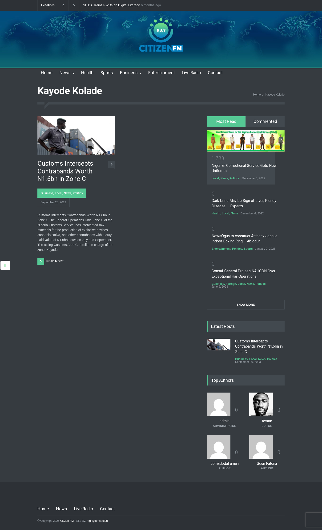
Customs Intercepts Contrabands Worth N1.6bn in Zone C (65, 171)
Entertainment (161, 72)
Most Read (226, 121)
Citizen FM (67, 520)
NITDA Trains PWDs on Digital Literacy (111, 5)
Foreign (231, 283)
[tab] (226, 121)
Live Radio (191, 72)
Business (129, 72)
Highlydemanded (97, 520)
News (65, 72)
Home (46, 72)
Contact (215, 72)
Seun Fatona (267, 463)
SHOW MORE (246, 304)
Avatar (267, 421)
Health (87, 72)
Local (58, 193)
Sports (107, 72)
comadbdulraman (225, 463)
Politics (78, 193)
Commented (265, 121)
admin (224, 421)
